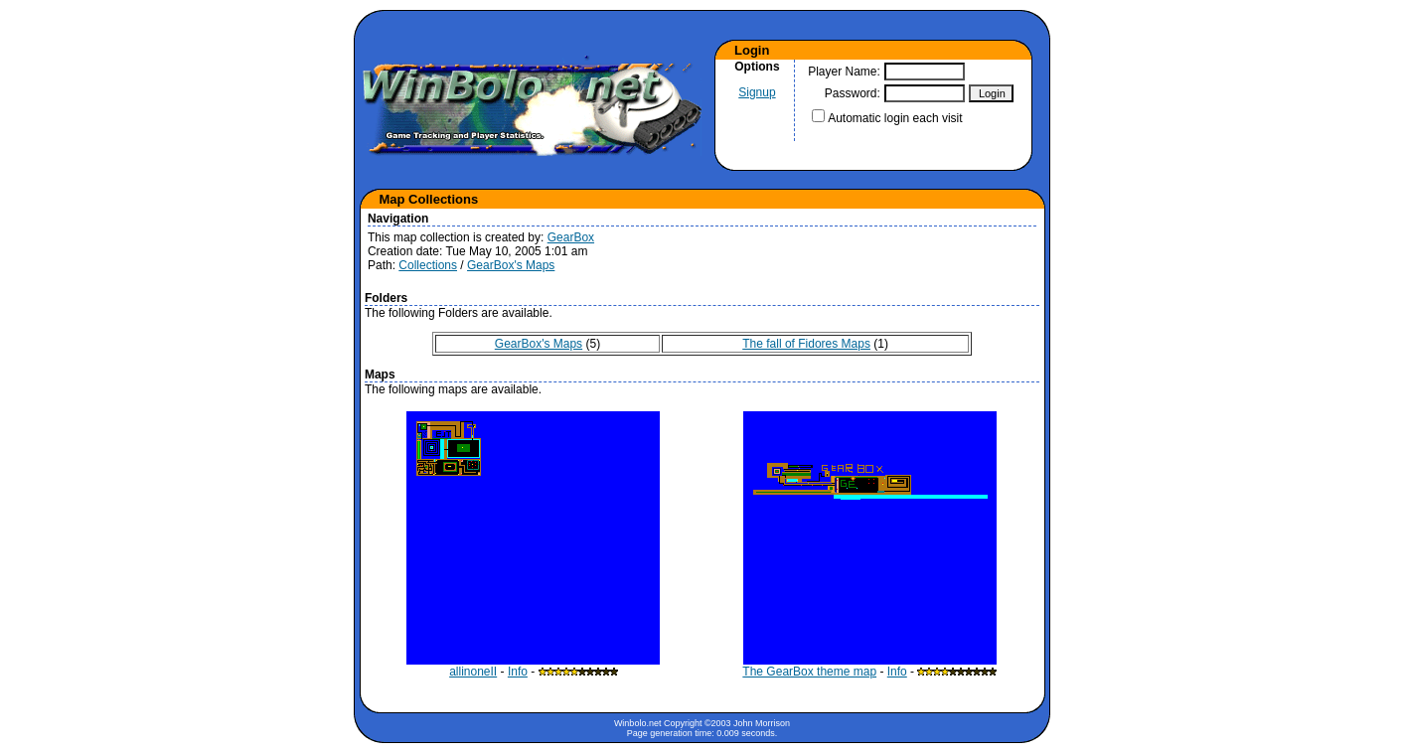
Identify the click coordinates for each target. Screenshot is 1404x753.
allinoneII (533, 666)
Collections (427, 265)
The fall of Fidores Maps (806, 344)
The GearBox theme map (869, 666)
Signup (756, 92)
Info (518, 671)
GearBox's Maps (510, 265)
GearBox (570, 237)
